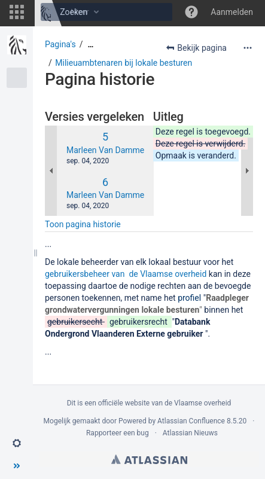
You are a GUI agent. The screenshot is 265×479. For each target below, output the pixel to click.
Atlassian (149, 459)
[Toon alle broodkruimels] (90, 44)
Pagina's (60, 44)
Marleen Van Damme (105, 150)
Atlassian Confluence (191, 421)
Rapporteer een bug (117, 433)
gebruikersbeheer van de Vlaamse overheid (125, 274)
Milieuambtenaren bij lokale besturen (123, 63)
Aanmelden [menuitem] (232, 12)
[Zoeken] (49, 12)
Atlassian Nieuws (190, 433)
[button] (17, 12)
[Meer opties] (247, 48)
